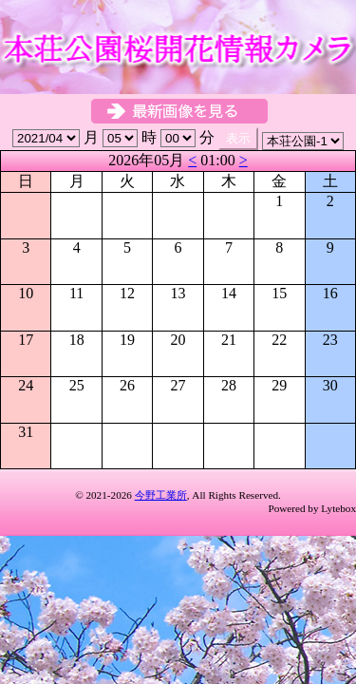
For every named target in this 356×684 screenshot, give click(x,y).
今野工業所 (161, 495)
